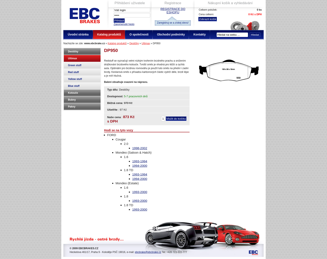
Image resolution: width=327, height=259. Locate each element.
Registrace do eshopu (172, 10)
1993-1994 (139, 161)
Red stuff (73, 72)
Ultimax (146, 43)
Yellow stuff (75, 79)
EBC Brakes (84, 14)
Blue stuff (73, 86)
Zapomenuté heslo (124, 24)
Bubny (72, 99)
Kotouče (73, 92)
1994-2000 (139, 165)
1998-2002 (139, 148)
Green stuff (74, 65)
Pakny (71, 106)
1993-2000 (139, 192)
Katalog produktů (117, 43)
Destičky (134, 43)
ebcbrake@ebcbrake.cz (148, 252)
